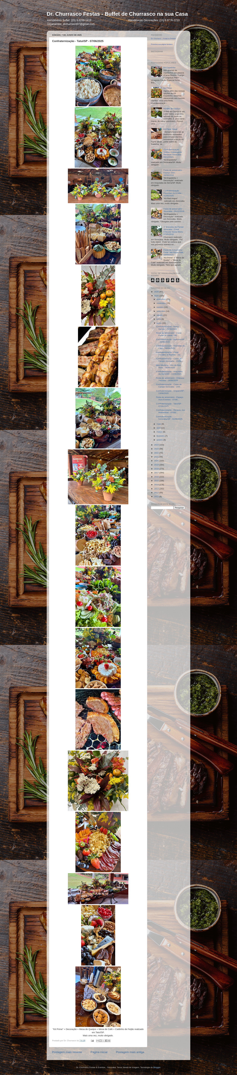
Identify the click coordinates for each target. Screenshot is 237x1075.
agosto (160, 315)
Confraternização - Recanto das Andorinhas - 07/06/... (170, 411)
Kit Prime (167, 88)
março (160, 432)
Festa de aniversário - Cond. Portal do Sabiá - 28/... (169, 334)
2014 (156, 484)
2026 (156, 292)
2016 (156, 477)
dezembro (161, 299)
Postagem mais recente (67, 1052)
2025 (156, 296)
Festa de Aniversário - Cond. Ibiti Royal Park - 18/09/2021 (173, 252)
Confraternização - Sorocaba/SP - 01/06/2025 (169, 417)
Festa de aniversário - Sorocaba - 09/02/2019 (173, 210)
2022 (156, 453)
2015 (156, 481)
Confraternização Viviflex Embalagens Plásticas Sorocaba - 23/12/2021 (172, 153)
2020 (156, 461)
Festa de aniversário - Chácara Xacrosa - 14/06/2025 (170, 379)
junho (159, 323)
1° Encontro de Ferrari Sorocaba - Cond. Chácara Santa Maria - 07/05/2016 (173, 231)
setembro (161, 311)
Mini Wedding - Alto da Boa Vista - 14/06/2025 (168, 366)
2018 (156, 469)
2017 (156, 473)
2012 (156, 492)
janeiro (160, 440)
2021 (156, 457)
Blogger (156, 1067)
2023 (156, 449)
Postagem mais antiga (130, 1052)
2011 (156, 496)
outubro (160, 307)
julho (159, 319)
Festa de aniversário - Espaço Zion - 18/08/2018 (173, 172)
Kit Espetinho (169, 67)
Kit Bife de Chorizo (171, 108)
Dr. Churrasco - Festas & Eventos (163, 38)
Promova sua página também (162, 44)
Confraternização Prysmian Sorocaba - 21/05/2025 (172, 193)
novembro (161, 303)
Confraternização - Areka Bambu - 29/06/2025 (167, 327)
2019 (156, 465)
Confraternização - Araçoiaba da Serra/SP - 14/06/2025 (169, 372)
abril (159, 428)
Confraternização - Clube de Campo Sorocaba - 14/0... (169, 385)
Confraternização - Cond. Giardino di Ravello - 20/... (169, 353)
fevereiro (161, 436)
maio (159, 424)
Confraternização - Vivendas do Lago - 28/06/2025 (170, 347)
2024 (156, 445)
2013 (156, 489)
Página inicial (99, 1052)
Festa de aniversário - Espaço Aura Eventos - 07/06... (169, 398)
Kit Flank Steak (170, 129)
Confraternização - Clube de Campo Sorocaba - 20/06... (169, 360)
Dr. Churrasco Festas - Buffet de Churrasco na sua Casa (117, 14)
